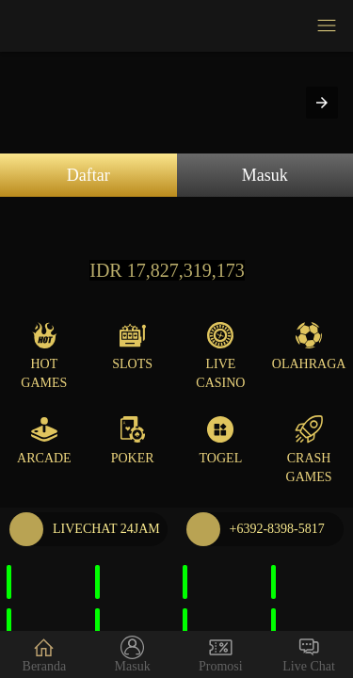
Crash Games (309, 449)
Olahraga (309, 346)
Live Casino (220, 355)
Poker (132, 440)
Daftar (88, 175)
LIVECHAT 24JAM (84, 529)
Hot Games (44, 355)
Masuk (265, 175)
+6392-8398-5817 (255, 529)
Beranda (45, 654)
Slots (132, 346)
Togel (221, 440)
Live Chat (308, 654)
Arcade (44, 440)
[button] (322, 103)
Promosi (221, 654)
